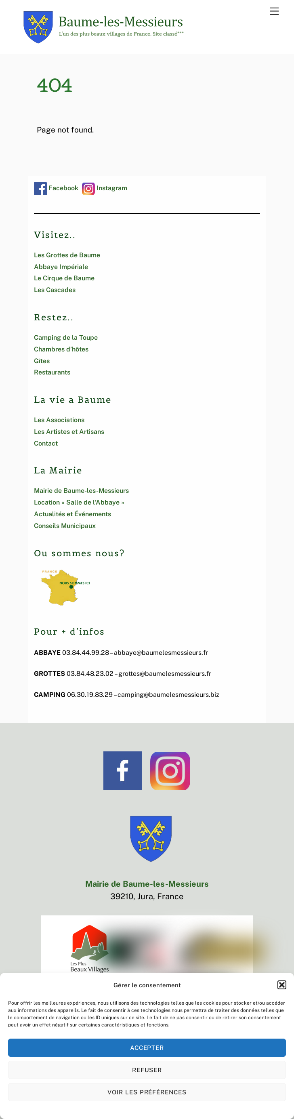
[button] (282, 985)
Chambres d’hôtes (61, 349)
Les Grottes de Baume (67, 255)
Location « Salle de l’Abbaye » (79, 502)
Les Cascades (55, 290)
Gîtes (42, 361)
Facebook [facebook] (56, 188)
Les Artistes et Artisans (69, 431)
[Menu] (274, 10)
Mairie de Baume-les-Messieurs (81, 490)
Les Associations (59, 420)
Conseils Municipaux (65, 526)
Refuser (147, 1069)
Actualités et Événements (72, 514)
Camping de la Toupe (66, 337)
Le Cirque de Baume (64, 278)
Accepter (147, 1047)
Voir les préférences (147, 1092)
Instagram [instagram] (104, 188)
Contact (46, 443)
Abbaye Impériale (61, 267)
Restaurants (52, 372)
